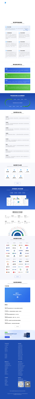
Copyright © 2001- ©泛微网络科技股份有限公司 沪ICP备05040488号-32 (17, 393)
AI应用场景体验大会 (20, 363)
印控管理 (6, 356)
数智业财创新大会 (20, 364)
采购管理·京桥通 (20, 352)
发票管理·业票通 (20, 358)
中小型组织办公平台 (7, 364)
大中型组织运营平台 (7, 363)
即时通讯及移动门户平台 (8, 365)
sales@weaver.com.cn (22, 380)
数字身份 (6, 354)
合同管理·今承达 (20, 348)
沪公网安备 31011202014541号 (17, 394)
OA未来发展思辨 (20, 375)
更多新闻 (17, 326)
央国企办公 (6, 371)
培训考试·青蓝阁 (20, 359)
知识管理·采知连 (20, 346)
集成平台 (6, 348)
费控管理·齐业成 (20, 353)
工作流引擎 (6, 347)
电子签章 (6, 355)
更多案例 (17, 276)
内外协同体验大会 (20, 369)
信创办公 (6, 370)
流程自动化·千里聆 (20, 354)
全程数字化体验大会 (20, 370)
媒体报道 (6, 380)
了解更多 (17, 183)
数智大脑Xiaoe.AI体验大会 (21, 365)
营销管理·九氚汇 (20, 347)
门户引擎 (6, 346)
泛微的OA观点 (20, 372)
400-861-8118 (20, 379)
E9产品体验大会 (20, 371)
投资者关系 (6, 381)
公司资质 (6, 382)
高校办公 (6, 372)
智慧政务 (6, 369)
